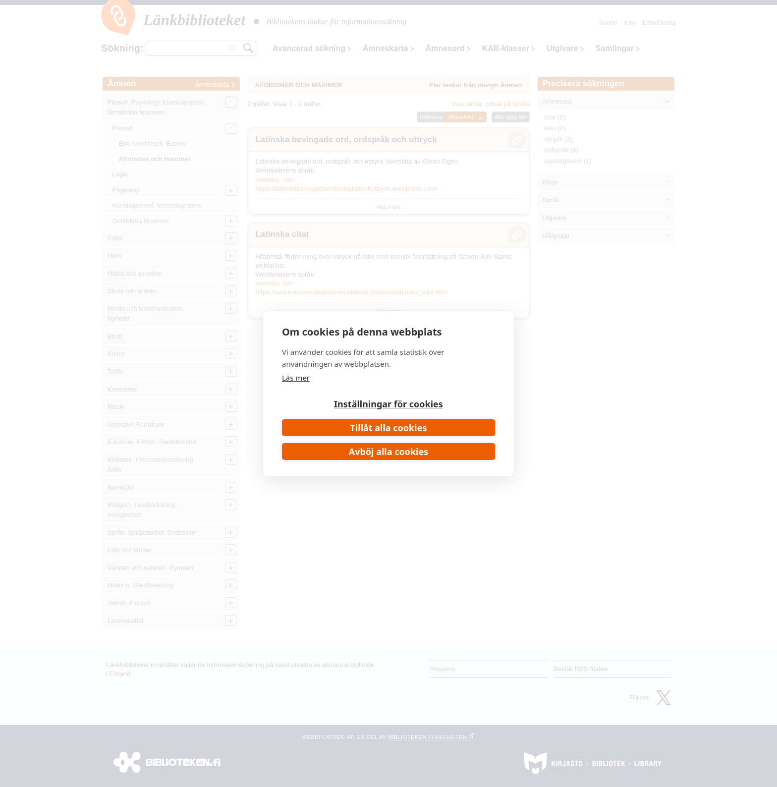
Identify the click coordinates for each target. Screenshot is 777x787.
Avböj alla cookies (389, 451)
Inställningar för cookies (388, 404)
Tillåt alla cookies (388, 428)
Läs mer (296, 378)
